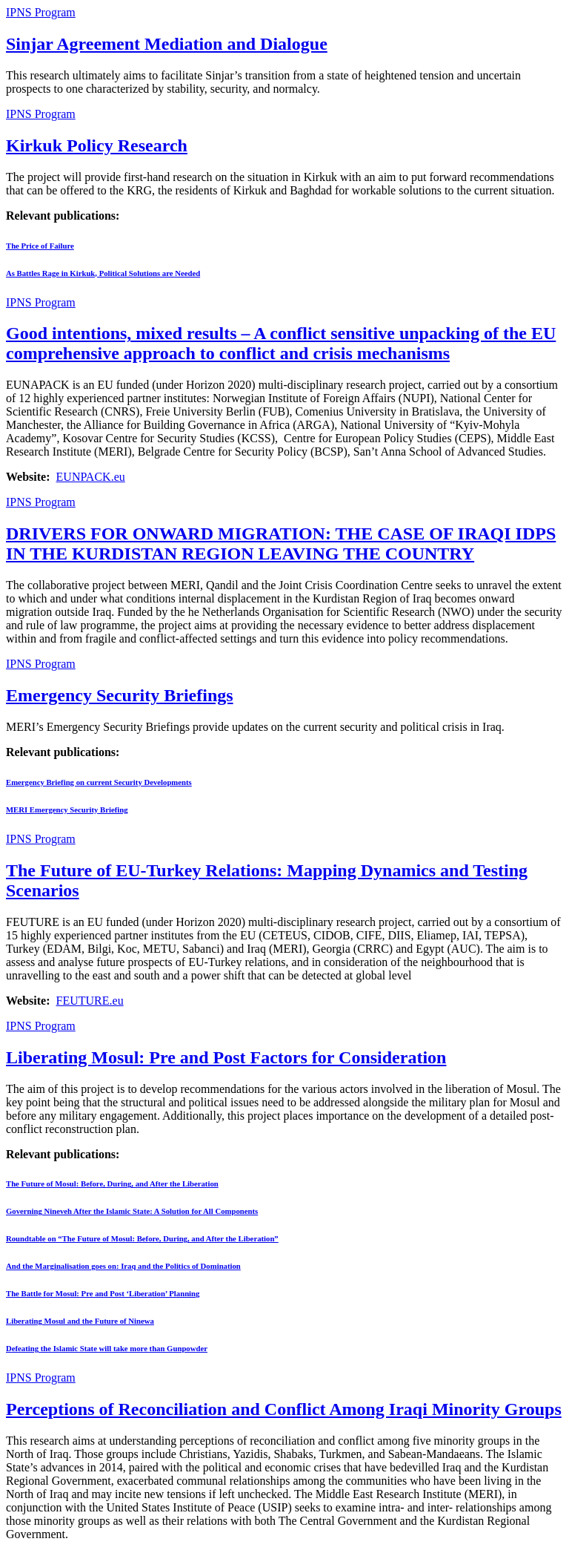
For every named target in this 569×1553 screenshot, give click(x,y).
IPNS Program (41, 12)
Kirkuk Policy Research (96, 145)
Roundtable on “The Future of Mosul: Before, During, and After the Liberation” (142, 1238)
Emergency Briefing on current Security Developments (99, 782)
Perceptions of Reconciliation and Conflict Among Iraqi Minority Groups (284, 1409)
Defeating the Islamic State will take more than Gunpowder (106, 1348)
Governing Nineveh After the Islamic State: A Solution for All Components (132, 1210)
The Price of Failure (40, 245)
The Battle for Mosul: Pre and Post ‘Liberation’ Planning (102, 1293)
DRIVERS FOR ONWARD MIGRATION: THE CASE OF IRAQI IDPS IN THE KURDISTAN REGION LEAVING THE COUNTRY (281, 543)
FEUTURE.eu (90, 1000)
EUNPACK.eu (90, 476)
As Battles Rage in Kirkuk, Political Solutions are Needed (103, 273)
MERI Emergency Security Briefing (67, 809)
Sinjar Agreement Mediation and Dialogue (166, 43)
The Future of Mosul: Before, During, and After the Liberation (112, 1183)
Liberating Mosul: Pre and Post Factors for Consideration (226, 1057)
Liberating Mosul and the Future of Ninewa (80, 1320)
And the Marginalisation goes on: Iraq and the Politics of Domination (123, 1265)
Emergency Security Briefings (119, 695)
